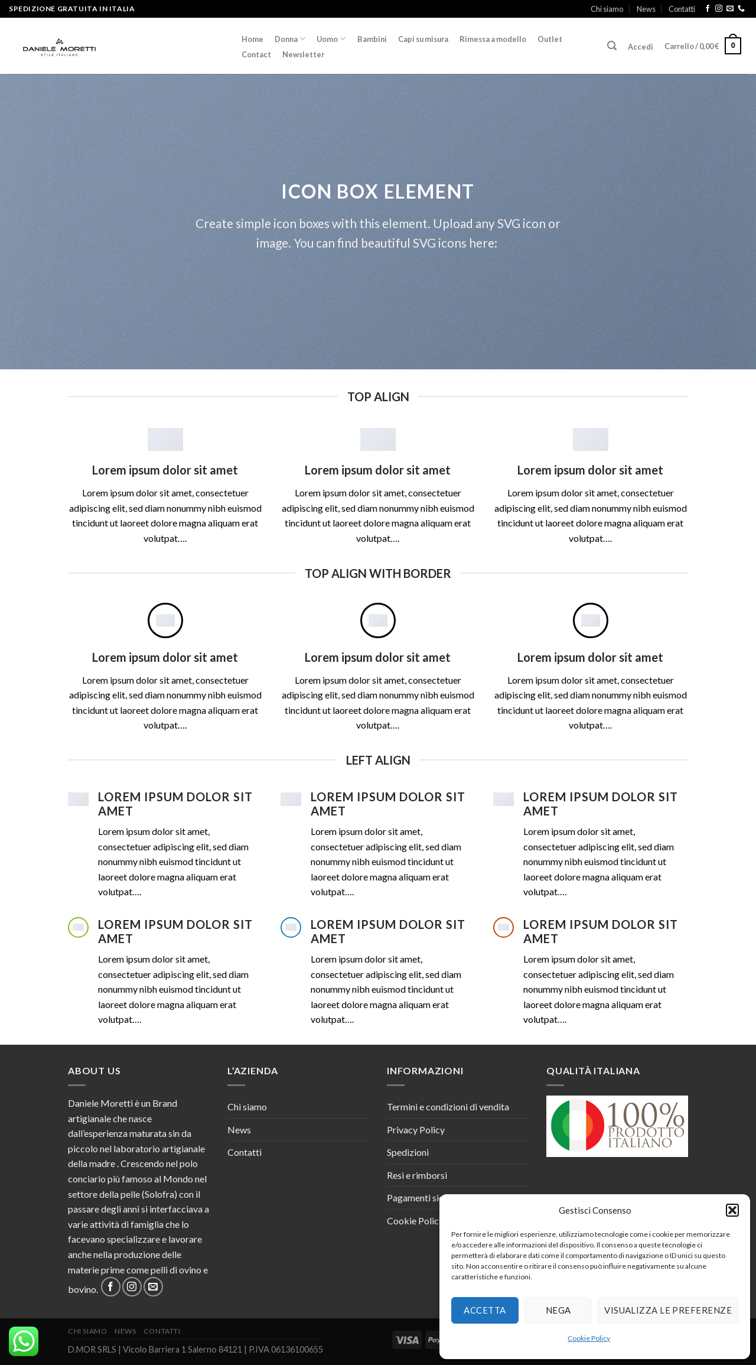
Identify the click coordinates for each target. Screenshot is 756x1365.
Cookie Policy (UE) (425, 1220)
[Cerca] (611, 45)
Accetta (485, 1310)
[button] (732, 1210)
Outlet (549, 39)
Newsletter (303, 54)
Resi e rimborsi (417, 1175)
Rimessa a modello (493, 39)
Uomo (331, 38)
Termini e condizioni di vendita (448, 1106)
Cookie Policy (589, 1338)
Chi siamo (607, 9)
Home (252, 39)
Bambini (372, 39)
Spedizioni (408, 1152)
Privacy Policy (416, 1129)
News (646, 9)
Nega (558, 1310)
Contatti (682, 9)
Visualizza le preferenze (668, 1310)
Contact (256, 54)
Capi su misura (423, 39)
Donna (290, 38)
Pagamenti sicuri (420, 1197)
